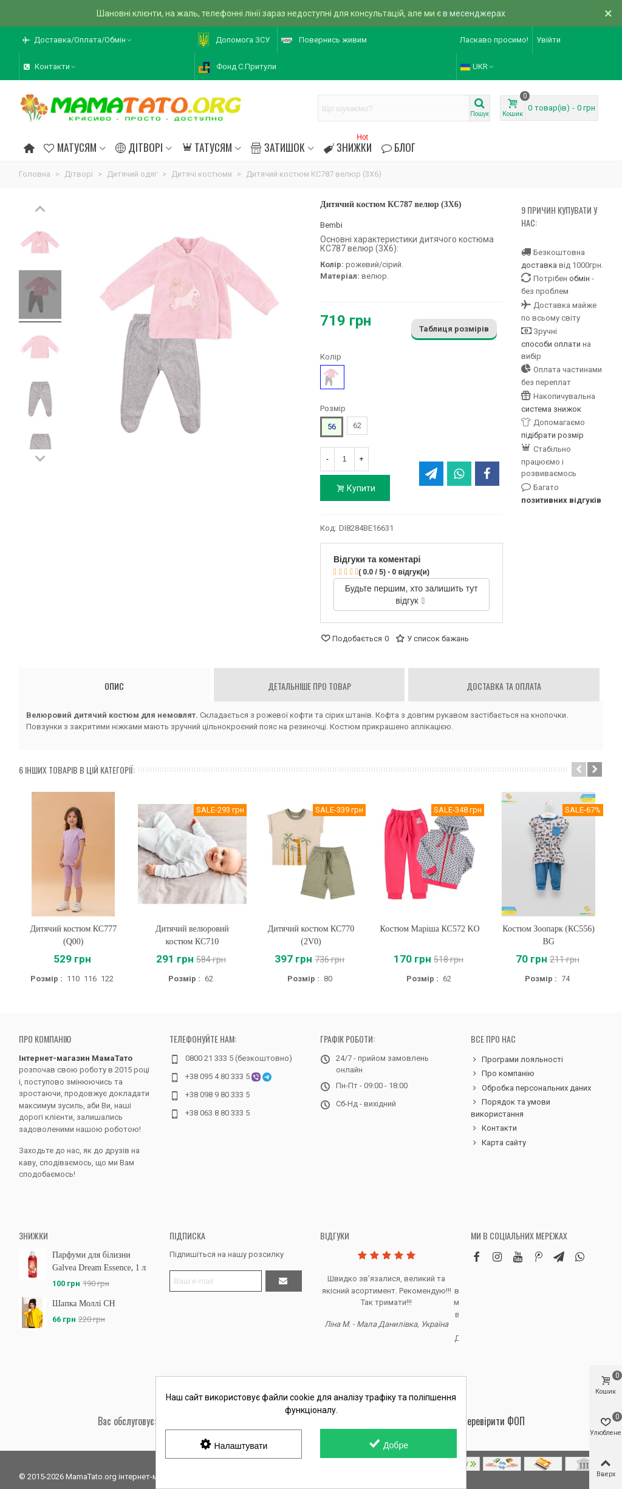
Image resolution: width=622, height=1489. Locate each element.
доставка (539, 265)
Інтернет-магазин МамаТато (75, 1058)
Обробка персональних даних (531, 1088)
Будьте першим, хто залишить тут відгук (411, 594)
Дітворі (139, 147)
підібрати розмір (552, 435)
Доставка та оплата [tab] (503, 686)
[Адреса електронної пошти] (215, 1281)
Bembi (331, 225)
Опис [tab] (114, 686)
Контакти (494, 1128)
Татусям (207, 147)
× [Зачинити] (608, 13)
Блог (398, 147)
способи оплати (551, 344)
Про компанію (45, 1038)
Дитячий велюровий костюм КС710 (192, 935)
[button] (78, 40)
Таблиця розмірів (454, 328)
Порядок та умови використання (510, 1107)
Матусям (70, 147)
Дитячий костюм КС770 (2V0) (311, 935)
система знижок (551, 409)
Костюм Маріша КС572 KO (430, 928)
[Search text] (393, 108)
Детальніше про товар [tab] (309, 686)
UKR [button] (477, 66)
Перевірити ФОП (493, 1421)
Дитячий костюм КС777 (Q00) (73, 935)
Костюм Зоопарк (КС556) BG (548, 935)
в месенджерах (474, 13)
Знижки (348, 145)
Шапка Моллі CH (83, 1303)
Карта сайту (498, 1143)
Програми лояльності (517, 1060)
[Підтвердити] (283, 1281)
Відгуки (334, 1235)
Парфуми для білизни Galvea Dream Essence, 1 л (99, 1261)
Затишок (277, 147)
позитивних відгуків (561, 500)
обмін (579, 278)
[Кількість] (344, 459)
